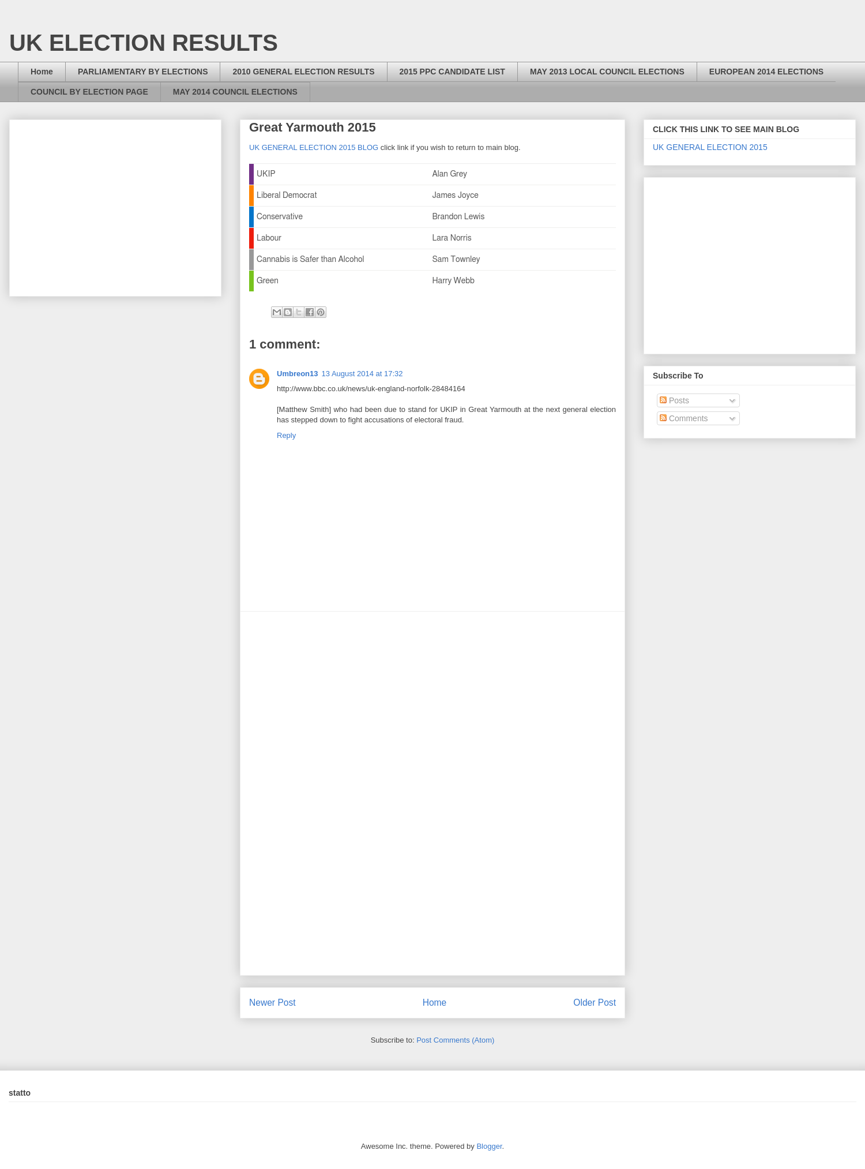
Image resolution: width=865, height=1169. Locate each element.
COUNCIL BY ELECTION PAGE (89, 91)
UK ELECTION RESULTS (143, 42)
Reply (286, 435)
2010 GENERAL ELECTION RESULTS (303, 71)
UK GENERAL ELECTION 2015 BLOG (313, 147)
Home (42, 71)
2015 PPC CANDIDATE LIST (452, 71)
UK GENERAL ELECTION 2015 (710, 147)
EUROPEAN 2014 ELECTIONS (766, 71)
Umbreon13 (297, 373)
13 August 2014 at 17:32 (362, 373)
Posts (674, 400)
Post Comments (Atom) (455, 1040)
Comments (684, 418)
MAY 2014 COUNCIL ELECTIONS (235, 91)
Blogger (489, 1146)
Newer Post (272, 1002)
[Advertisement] (432, 793)
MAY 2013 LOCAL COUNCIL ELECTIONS (607, 71)
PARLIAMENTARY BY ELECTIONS (143, 71)
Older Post (594, 1002)
